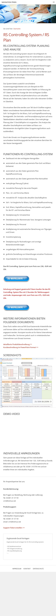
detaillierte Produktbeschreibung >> (17, 344)
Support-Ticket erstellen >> (14, 528)
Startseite (16, 29)
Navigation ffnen (9, 2)
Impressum (16, 569)
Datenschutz (38, 569)
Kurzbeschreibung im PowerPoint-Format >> (20, 347)
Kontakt (27, 569)
